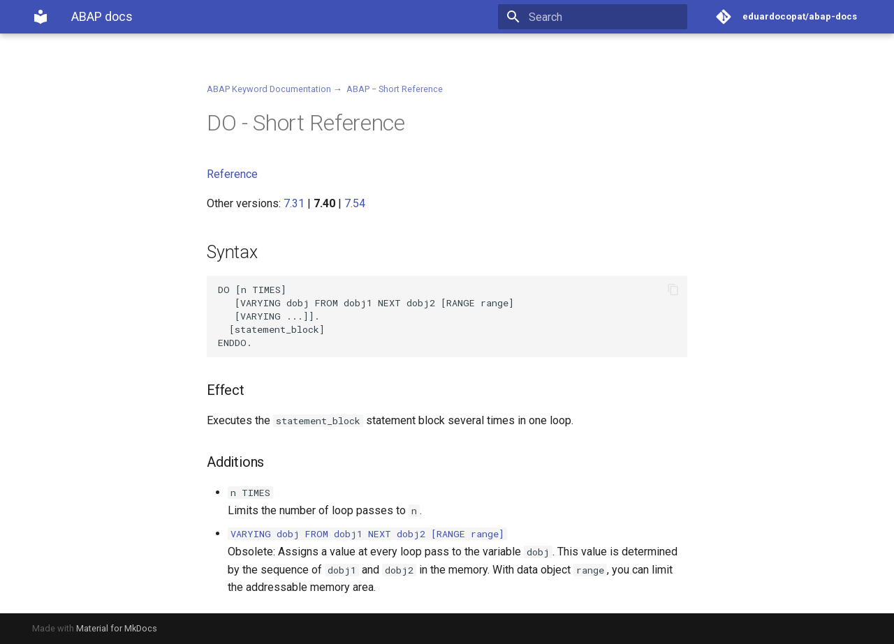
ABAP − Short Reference (394, 89)
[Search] (605, 16)
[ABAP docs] (40, 17)
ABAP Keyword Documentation (269, 89)
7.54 (354, 203)
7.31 (294, 203)
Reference (232, 174)
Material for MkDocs (116, 628)
